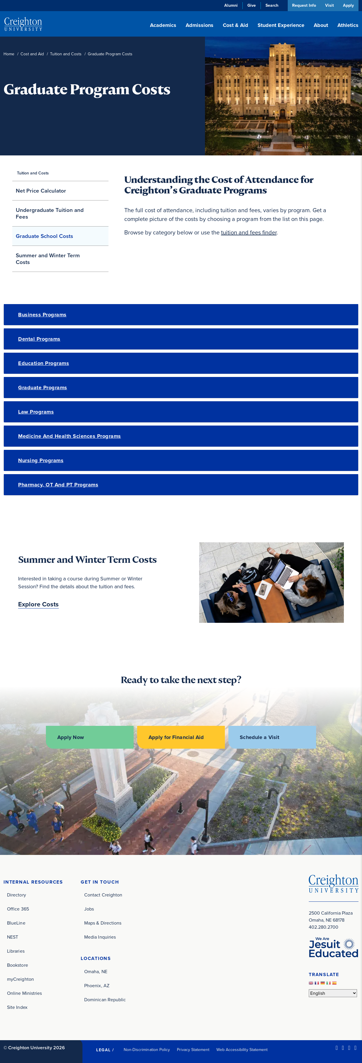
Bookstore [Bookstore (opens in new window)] (17, 964)
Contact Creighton (103, 894)
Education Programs (43, 363)
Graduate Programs (42, 387)
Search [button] (270, 5)
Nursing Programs (40, 460)
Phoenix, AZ (96, 985)
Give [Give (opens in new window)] (250, 5)
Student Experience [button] (281, 25)
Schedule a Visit (260, 737)
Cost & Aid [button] (235, 25)
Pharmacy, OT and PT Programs (58, 484)
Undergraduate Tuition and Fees (50, 213)
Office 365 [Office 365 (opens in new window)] (18, 908)
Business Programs (42, 314)
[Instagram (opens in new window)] (349, 1047)
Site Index (17, 1006)
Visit (329, 5)
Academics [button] (163, 25)
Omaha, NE (95, 971)
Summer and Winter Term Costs (48, 258)
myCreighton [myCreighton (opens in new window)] (20, 978)
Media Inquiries (100, 936)
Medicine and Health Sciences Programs (69, 436)
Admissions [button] (199, 25)
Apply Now (69, 737)
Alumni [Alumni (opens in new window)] (229, 5)
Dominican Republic (105, 999)
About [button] (321, 25)
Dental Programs (39, 339)
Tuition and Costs (66, 54)
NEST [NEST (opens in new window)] (12, 936)
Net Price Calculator (41, 190)
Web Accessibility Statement (242, 1049)
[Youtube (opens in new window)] (355, 1047)
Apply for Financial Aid (176, 737)
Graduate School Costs (44, 236)
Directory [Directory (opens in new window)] (16, 894)
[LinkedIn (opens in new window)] (337, 1047)
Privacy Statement (193, 1049)
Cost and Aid (32, 54)
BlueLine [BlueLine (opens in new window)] (16, 922)
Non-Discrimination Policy (147, 1049)
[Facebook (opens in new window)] (343, 1047)
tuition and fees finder (249, 232)
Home (9, 54)
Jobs (89, 908)
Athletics (347, 25)
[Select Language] (333, 992)
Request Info (303, 5)
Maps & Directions (102, 922)
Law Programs (36, 412)
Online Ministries (24, 992)
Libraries (16, 950)
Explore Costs (38, 604)
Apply (348, 5)
